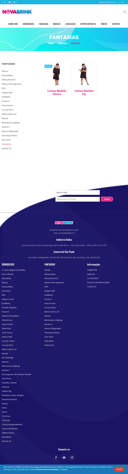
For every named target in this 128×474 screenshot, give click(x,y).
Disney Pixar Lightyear (54, 282)
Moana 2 (6, 370)
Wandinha (6, 437)
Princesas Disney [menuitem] (9, 135)
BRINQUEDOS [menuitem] (28, 24)
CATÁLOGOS (93, 278)
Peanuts (5, 387)
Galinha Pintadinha (10, 316)
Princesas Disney (9, 399)
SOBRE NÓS (92, 270)
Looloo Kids (7, 336)
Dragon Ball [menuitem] (7, 92)
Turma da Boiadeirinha (12, 424)
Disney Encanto (51, 278)
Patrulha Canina (9, 382)
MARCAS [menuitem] (56, 24)
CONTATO (91, 286)
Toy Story (6, 416)
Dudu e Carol (8, 299)
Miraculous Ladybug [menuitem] (11, 122)
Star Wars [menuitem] (6, 140)
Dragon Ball (49, 291)
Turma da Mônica (10, 428)
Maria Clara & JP (9, 349)
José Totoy (7, 332)
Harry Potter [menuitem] (7, 105)
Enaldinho (6, 303)
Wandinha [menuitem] (6, 144)
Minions (5, 362)
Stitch (4, 412)
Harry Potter (7, 324)
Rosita (5, 403)
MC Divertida (7, 357)
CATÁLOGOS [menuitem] (70, 24)
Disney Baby (7, 286)
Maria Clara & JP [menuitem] (9, 114)
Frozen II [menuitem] (5, 101)
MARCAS (91, 274)
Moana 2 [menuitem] (6, 127)
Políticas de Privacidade (47, 469)
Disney (5, 282)
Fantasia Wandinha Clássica (56, 92)
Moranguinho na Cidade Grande (16, 374)
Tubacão (6, 420)
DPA (3, 295)
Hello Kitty (6, 328)
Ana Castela (7, 274)
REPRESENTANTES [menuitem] (88, 24)
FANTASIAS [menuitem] (43, 24)
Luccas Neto (7, 345)
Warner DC (7, 441)
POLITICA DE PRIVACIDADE (98, 282)
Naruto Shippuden (52, 328)
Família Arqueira (9, 307)
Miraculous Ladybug (11, 366)
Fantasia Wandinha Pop (84, 92)
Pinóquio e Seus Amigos (13, 395)
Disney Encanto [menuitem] (9, 79)
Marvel (5, 353)
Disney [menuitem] (5, 71)
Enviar (107, 199)
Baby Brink (6, 278)
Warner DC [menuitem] (7, 148)
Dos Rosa (6, 291)
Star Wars (48, 336)
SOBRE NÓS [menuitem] (13, 24)
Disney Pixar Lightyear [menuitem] (11, 84)
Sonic (4, 407)
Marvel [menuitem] (5, 118)
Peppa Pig (6, 391)
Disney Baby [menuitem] (7, 75)
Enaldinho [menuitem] (6, 97)
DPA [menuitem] (3, 88)
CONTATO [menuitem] (116, 24)
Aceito (119, 469)
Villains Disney (8, 433)
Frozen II (5, 311)
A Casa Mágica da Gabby (13, 270)
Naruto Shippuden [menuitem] (10, 131)
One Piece (6, 378)
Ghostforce (7, 320)
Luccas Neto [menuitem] (7, 109)
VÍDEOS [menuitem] (104, 24)
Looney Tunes (8, 341)
